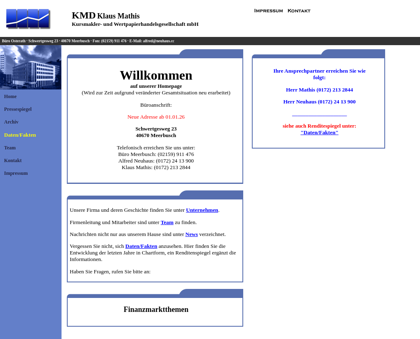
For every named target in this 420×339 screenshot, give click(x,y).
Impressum (16, 173)
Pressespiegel (18, 109)
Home (10, 96)
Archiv (11, 122)
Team (10, 148)
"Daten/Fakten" (320, 132)
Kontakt (13, 160)
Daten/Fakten (20, 135)
